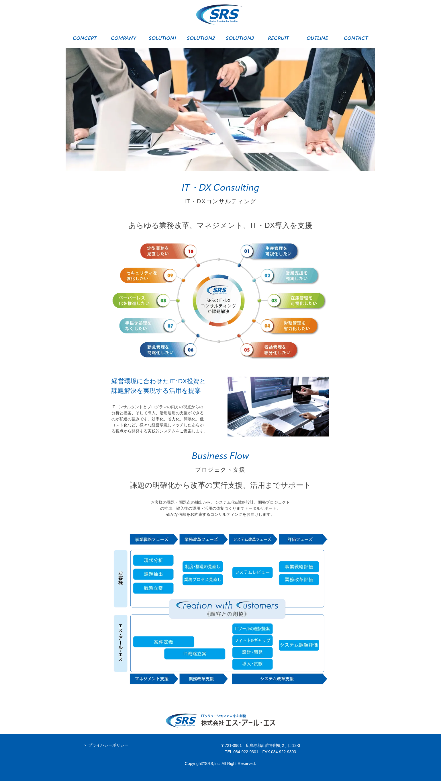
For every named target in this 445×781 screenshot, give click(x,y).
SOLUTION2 (201, 38)
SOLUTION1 (162, 38)
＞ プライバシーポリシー (105, 745)
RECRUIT (278, 38)
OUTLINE (317, 38)
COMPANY (123, 38)
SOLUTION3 (240, 38)
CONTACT (356, 38)
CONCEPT (85, 38)
